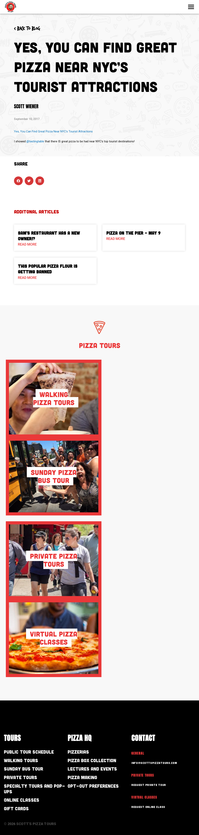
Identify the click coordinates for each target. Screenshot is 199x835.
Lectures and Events (92, 769)
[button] (18, 180)
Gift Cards (16, 808)
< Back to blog (27, 29)
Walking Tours (21, 760)
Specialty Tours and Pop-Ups (34, 788)
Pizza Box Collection (92, 760)
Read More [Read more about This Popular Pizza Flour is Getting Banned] (27, 278)
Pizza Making (82, 777)
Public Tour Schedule (29, 752)
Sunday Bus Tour (23, 769)
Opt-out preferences (93, 786)
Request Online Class (148, 807)
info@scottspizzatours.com (154, 763)
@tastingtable (35, 141)
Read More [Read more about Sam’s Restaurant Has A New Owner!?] (27, 244)
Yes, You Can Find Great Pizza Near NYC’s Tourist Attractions (53, 131)
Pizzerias (78, 752)
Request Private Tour (148, 785)
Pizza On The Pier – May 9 (133, 232)
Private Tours (20, 777)
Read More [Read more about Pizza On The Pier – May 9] (115, 239)
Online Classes (21, 800)
